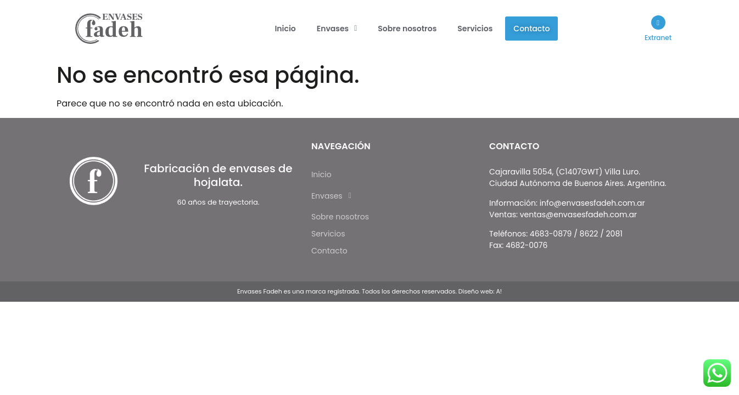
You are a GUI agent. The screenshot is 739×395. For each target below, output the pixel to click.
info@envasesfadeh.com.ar (592, 203)
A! (499, 291)
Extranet (658, 37)
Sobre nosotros (407, 28)
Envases (337, 28)
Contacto (531, 28)
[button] (337, 28)
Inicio (285, 28)
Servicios (474, 28)
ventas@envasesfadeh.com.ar (578, 214)
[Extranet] (658, 22)
